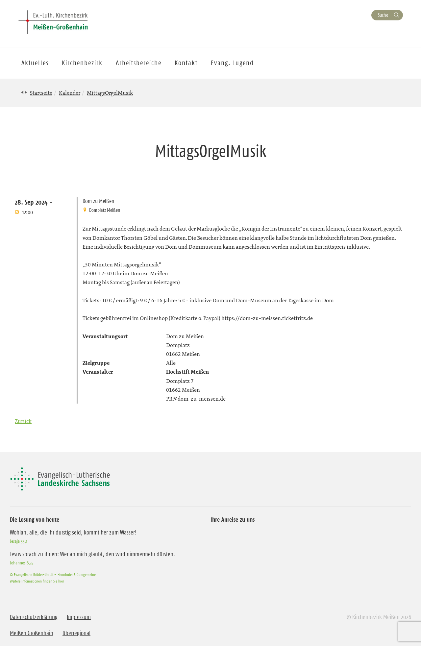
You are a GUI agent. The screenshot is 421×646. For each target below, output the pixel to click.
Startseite (41, 92)
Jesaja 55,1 (18, 541)
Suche (383, 15)
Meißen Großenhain (31, 633)
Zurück (23, 421)
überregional (76, 633)
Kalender (69, 92)
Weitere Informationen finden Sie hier (37, 581)
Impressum (79, 617)
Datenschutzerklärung (34, 617)
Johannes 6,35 (22, 563)
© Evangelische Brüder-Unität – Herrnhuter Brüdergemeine (53, 574)
